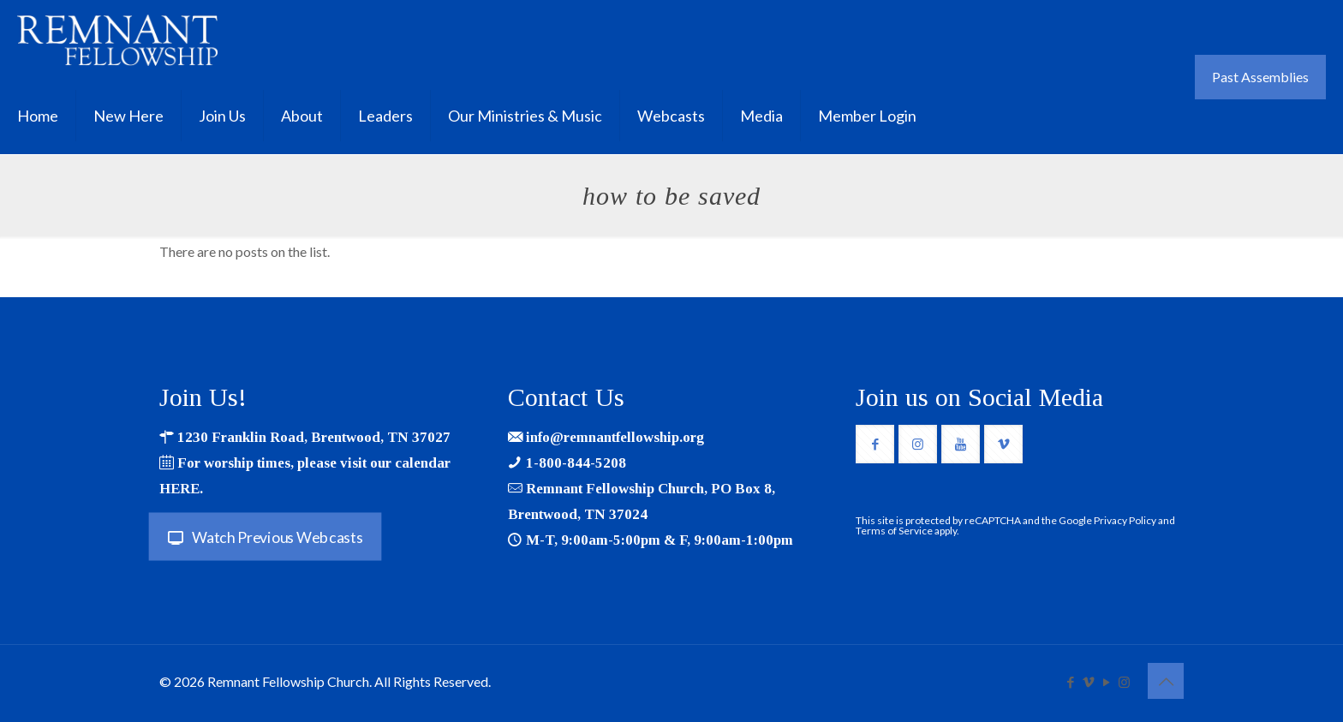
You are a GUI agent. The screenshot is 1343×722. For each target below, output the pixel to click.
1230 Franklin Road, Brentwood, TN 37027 (314, 437)
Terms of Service (894, 530)
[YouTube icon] (1106, 681)
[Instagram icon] (1124, 681)
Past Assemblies (1260, 77)
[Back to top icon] (1166, 681)
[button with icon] (875, 444)
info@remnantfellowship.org (615, 437)
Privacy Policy (1125, 520)
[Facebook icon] (1070, 681)
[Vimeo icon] (1088, 681)
